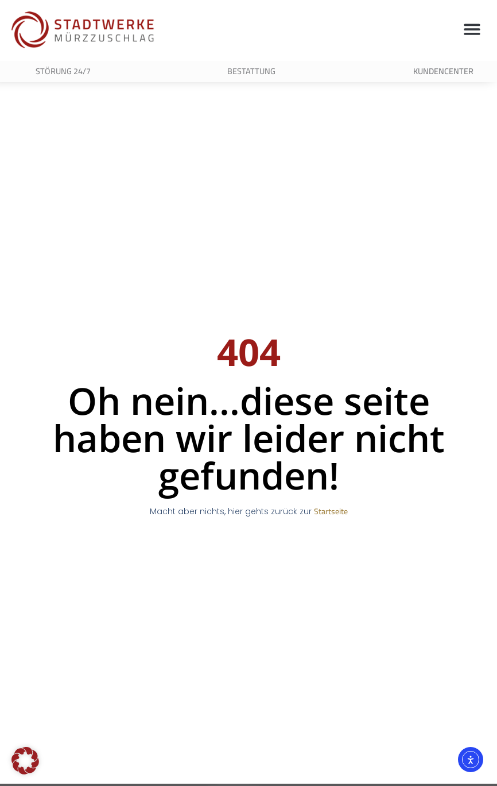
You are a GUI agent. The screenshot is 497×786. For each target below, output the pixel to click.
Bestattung (251, 71)
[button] (472, 29)
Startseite (331, 517)
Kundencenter (443, 71)
